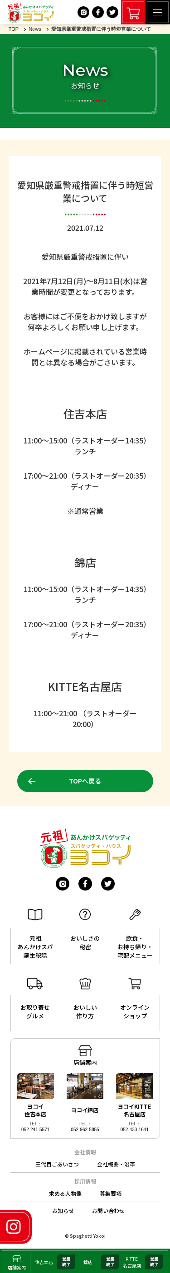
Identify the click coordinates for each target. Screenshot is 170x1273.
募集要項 (110, 1193)
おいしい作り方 (85, 999)
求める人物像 (65, 1193)
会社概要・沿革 (116, 1164)
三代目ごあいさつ (57, 1164)
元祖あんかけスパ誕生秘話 (35, 934)
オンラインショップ (135, 999)
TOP (14, 29)
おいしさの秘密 (85, 930)
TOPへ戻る (85, 780)
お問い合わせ (108, 1210)
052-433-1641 (135, 1129)
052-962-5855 (85, 1129)
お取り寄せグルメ (35, 999)
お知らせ (63, 1210)
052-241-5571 (35, 1129)
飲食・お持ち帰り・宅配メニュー (135, 934)
